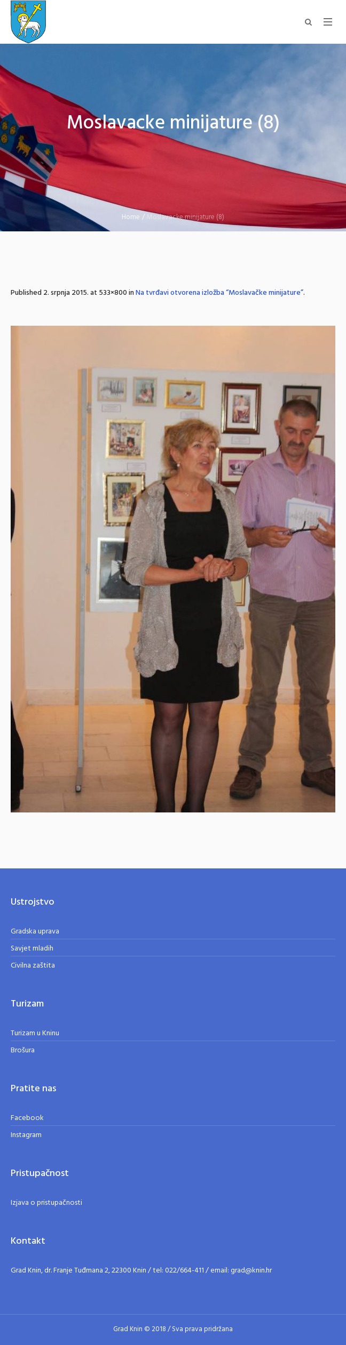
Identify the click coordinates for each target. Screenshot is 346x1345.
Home (131, 217)
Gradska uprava (35, 931)
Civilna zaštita (33, 966)
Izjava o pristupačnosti (46, 1203)
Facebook (27, 1118)
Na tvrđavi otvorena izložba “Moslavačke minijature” (219, 293)
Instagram (26, 1135)
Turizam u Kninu (35, 1033)
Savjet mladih (32, 949)
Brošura (23, 1050)
